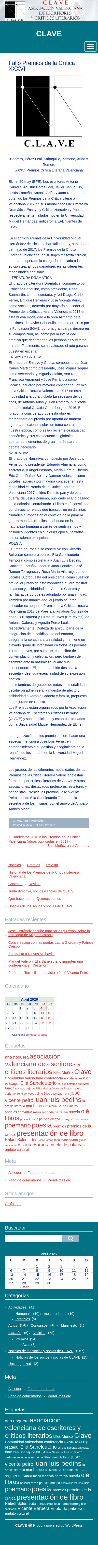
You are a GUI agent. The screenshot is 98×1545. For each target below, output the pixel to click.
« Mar (24, 1287)
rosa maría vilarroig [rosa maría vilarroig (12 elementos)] (67, 1140)
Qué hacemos (19, 899)
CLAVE (49, 33)
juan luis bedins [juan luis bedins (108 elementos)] (58, 1099)
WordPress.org (59, 1180)
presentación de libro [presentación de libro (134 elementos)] (49, 1133)
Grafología (13, 1204)
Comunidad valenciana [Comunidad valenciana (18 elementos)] (24, 1078)
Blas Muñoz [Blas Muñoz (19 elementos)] (63, 1073)
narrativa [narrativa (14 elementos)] (61, 1112)
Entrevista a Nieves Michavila (31, 954)
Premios (50, 825)
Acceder (14, 1173)
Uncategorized (19, 1364)
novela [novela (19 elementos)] (74, 1112)
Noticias (38, 825)
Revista (52, 865)
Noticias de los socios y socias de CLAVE (40, 906)
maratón (14, 1333)
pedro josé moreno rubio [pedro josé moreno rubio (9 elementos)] (75, 1119)
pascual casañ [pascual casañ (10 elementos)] (29, 1119)
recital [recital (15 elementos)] (32, 1140)
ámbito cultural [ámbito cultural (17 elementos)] (17, 1149)
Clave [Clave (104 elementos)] (82, 1071)
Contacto (15, 884)
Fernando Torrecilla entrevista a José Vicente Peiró (48, 973)
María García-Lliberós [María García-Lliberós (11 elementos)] (63, 1106)
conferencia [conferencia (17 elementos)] (53, 1078)
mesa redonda (55, 1314)
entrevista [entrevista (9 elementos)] (83, 1083)
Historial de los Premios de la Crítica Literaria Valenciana (43, 874)
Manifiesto (69, 1325)
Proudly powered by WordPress (58, 1525)
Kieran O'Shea (38, 1034)
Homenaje (23, 1314)
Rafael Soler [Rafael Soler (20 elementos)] (16, 1140)
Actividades (17, 1307)
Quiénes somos (49, 899)
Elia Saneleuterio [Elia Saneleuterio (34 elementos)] (38, 1083)
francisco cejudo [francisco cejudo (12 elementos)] (24, 1088)
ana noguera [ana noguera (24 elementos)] (17, 1057)
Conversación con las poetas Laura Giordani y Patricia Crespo (51, 944)
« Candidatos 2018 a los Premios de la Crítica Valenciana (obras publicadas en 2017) (45, 839)
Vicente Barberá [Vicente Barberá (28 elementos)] (33, 1144)
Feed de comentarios (25, 1180)
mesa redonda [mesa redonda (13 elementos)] (43, 1112)
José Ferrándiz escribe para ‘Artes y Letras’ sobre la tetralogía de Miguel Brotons (49, 933)
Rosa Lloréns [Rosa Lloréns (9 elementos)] (45, 1140)
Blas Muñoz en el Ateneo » (68, 846)
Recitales (22, 1319)
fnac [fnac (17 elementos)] (8, 1088)
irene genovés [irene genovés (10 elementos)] (25, 1093)
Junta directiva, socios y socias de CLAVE (41, 891)
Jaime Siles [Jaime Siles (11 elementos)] (42, 1093)
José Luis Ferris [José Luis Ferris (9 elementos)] (60, 1093)
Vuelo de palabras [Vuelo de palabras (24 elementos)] (68, 1144)
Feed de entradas (41, 1173)
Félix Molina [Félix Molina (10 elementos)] (43, 1088)
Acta (29, 825)
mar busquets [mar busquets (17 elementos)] (37, 1106)
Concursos (39, 1325)
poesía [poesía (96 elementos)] (42, 1125)
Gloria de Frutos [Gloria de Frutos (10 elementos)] (62, 1088)
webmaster (37, 820)
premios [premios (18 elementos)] (59, 1126)
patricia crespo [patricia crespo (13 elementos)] (49, 1119)
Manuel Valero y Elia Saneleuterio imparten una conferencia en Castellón (45, 963)
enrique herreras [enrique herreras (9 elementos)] (67, 1083)
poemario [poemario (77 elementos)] (18, 1125)
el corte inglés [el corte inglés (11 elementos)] (73, 1078)
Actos (12, 1325)
